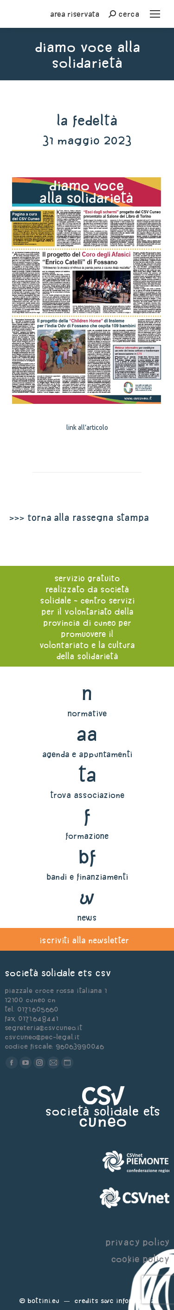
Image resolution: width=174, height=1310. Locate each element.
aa (87, 733)
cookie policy (140, 1258)
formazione (87, 836)
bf (87, 856)
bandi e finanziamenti (87, 877)
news (87, 917)
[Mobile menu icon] (154, 13)
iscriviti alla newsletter (84, 940)
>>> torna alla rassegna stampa (78, 517)
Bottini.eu (43, 1300)
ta (87, 774)
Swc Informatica (128, 1300)
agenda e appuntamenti (87, 754)
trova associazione (87, 795)
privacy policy (137, 1242)
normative (87, 713)
